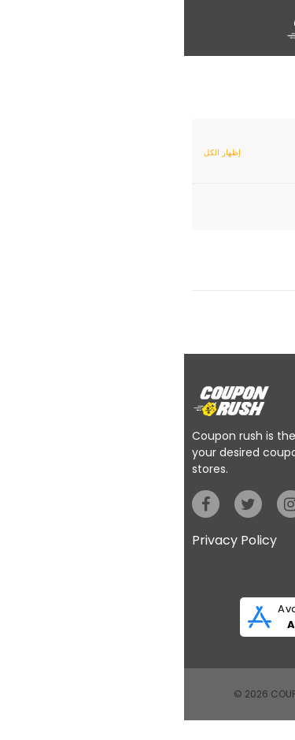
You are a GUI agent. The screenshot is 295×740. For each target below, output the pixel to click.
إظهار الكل (38, 152)
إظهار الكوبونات (234, 276)
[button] (16, 25)
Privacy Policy (50, 540)
